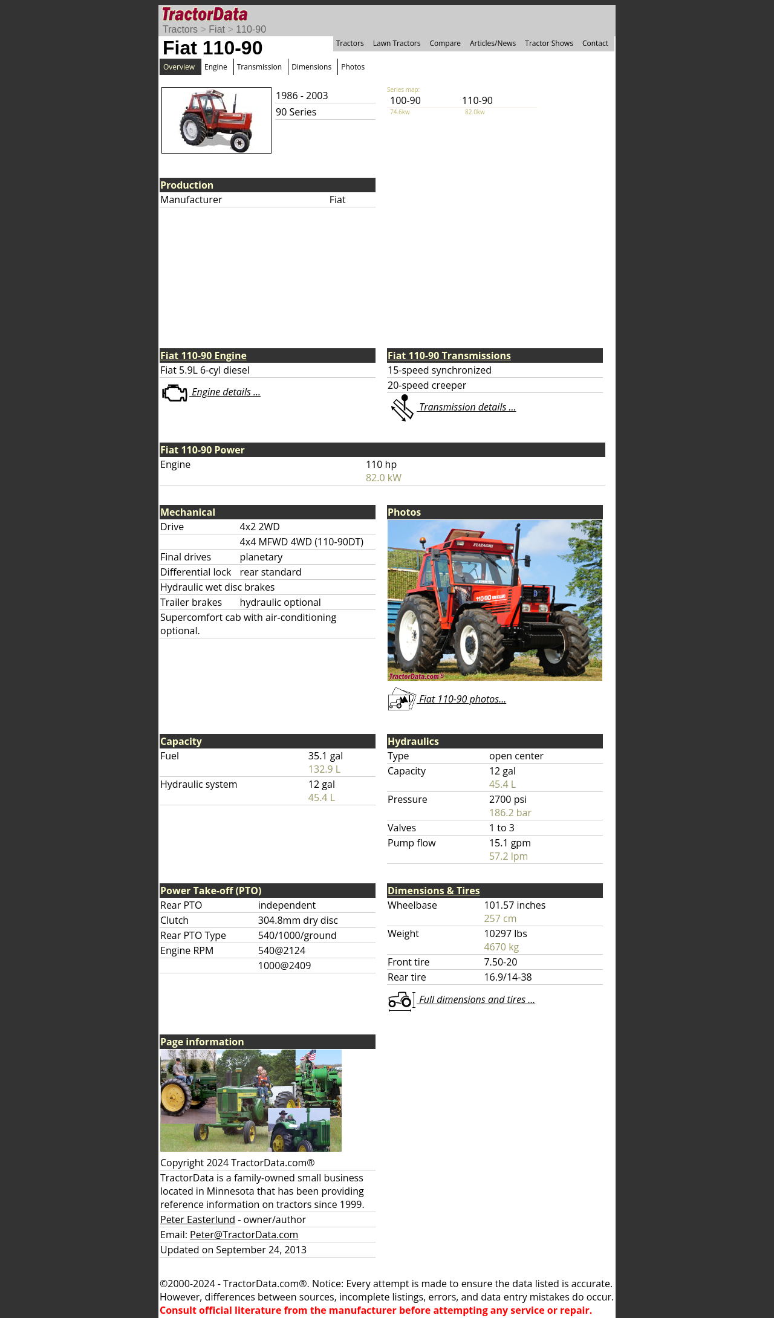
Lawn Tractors (397, 43)
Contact (595, 43)
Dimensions (311, 67)
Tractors (180, 29)
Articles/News (493, 43)
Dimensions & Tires (434, 890)
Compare (445, 43)
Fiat (217, 29)
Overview (179, 67)
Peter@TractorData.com (244, 1234)
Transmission (259, 67)
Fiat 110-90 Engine (203, 355)
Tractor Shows (549, 43)
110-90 (251, 29)
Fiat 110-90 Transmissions (449, 355)
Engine (215, 67)
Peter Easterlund (197, 1219)
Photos (353, 67)
